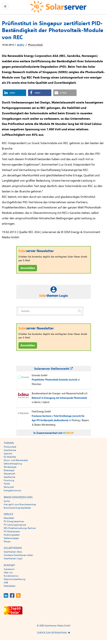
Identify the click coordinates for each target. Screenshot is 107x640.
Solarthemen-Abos (13, 551)
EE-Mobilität (10, 456)
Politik (7, 483)
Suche (7, 501)
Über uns (8, 572)
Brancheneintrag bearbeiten (17, 507)
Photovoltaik (35, 45)
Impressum (9, 569)
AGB (6, 582)
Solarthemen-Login (13, 558)
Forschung (9, 480)
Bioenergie (9, 470)
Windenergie (10, 467)
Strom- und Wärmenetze (16, 460)
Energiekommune (12, 490)
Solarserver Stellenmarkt (53, 369)
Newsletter (9, 518)
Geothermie (9, 477)
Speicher (8, 453)
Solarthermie (10, 450)
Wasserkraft (9, 473)
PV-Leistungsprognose (15, 524)
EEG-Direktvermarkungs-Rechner (20, 528)
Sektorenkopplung (13, 463)
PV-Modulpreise (12, 531)
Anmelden (27, 268)
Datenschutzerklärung (14, 579)
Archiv (20, 45)
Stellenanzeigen (11, 538)
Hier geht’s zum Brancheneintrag (20, 504)
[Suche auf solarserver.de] (79, 311)
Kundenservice (11, 575)
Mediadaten (9, 585)
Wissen (7, 541)
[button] (14, 92)
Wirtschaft (9, 487)
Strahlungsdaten (12, 534)
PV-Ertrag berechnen (14, 521)
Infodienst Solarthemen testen (18, 555)
